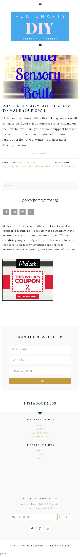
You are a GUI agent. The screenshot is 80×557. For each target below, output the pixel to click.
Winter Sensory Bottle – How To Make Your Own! (37, 108)
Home (40, 425)
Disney (40, 454)
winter (71, 166)
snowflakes (59, 166)
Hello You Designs (60, 546)
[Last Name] (40, 360)
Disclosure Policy (40, 433)
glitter (15, 166)
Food (40, 458)
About (40, 429)
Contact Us (40, 437)
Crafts (21, 163)
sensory (38, 166)
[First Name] (40, 350)
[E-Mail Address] (40, 371)
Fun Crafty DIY (40, 26)
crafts (6, 166)
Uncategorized (34, 163)
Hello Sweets (38, 546)
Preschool (27, 166)
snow (47, 166)
